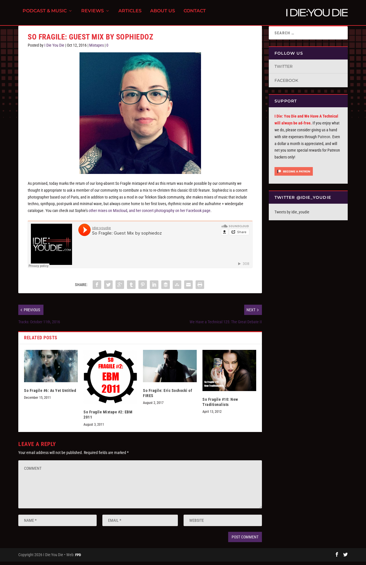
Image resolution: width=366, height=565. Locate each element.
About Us (162, 14)
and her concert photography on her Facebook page (169, 214)
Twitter (283, 69)
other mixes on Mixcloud (108, 214)
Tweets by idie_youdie (291, 215)
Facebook (286, 83)
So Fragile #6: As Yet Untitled (50, 394)
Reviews (92, 14)
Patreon (324, 140)
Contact (195, 14)
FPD (78, 558)
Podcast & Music (45, 14)
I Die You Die (54, 48)
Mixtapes (96, 48)
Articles (130, 14)
